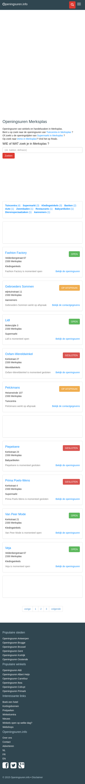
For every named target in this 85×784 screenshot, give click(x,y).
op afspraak (69, 288)
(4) (12, 205)
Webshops (8, 727)
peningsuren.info (15, 4)
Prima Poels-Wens (17, 480)
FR (4, 754)
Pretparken (8, 710)
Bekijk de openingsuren (68, 271)
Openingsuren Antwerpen (15, 638)
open (74, 254)
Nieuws (6, 718)
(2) (70, 205)
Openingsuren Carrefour (15, 678)
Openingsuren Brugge (13, 642)
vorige (27, 609)
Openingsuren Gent (12, 651)
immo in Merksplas (27, 138)
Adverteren (8, 746)
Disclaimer (37, 777)
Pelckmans (12, 387)
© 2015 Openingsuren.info (16, 777)
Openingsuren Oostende (15, 659)
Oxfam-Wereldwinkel (19, 354)
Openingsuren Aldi (12, 670)
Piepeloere (12, 446)
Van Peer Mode (15, 514)
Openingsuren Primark (14, 691)
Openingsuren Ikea (12, 682)
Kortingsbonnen (10, 706)
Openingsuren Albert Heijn (16, 674)
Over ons (7, 737)
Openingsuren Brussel (14, 647)
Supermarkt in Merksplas (50, 135)
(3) (31, 205)
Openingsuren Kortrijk (13, 655)
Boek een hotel (10, 702)
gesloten (71, 355)
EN (4, 758)
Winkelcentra (9, 714)
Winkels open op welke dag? (17, 723)
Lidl (7, 320)
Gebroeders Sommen (19, 286)
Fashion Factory (16, 252)
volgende (56, 609)
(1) (9, 208)
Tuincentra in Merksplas (58, 132)
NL (4, 750)
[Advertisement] (27, 65)
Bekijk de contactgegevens (66, 305)
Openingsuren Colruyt (13, 687)
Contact (6, 742)
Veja (8, 548)
